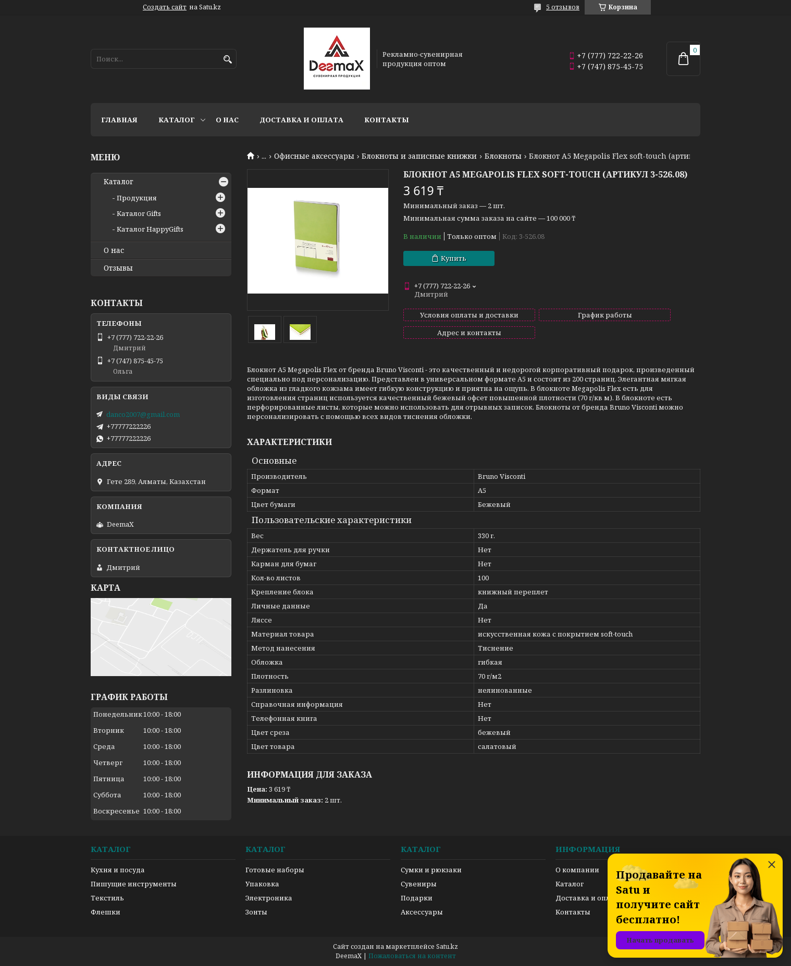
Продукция (137, 197)
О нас (227, 119)
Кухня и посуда (118, 869)
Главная (119, 119)
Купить (453, 258)
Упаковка (262, 883)
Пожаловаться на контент (412, 955)
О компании (577, 869)
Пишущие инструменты (134, 883)
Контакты (386, 119)
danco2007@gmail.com (143, 414)
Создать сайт (165, 7)
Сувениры (419, 883)
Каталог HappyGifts (150, 229)
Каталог (176, 119)
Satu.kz (447, 946)
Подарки (416, 898)
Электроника (268, 898)
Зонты (256, 912)
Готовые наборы (274, 869)
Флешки (105, 912)
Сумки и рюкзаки (431, 869)
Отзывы (118, 268)
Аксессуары (422, 912)
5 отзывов (562, 7)
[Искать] (227, 59)
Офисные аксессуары (314, 156)
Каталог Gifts (139, 213)
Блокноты (503, 156)
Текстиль (107, 898)
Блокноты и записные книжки (419, 156)
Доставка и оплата (301, 119)
